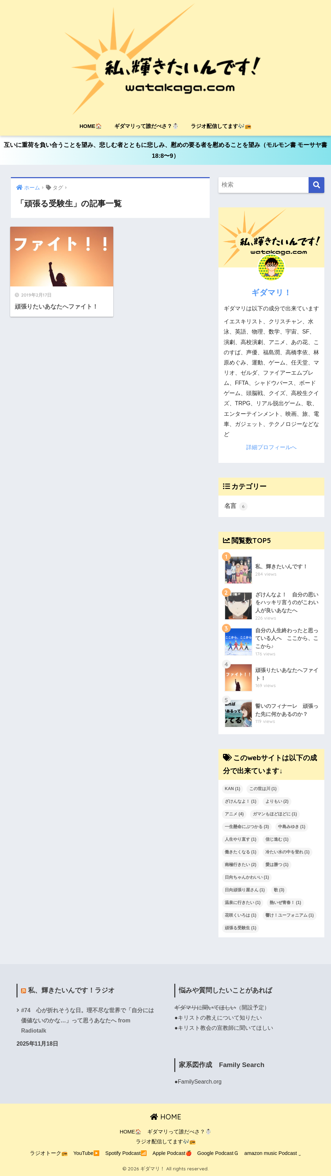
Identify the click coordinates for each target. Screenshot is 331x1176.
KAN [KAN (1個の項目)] (232, 788)
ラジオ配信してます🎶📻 (221, 126)
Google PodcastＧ (218, 1153)
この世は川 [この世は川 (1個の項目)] (263, 788)
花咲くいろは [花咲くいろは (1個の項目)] (240, 915)
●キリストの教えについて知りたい (218, 1018)
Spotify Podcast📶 (126, 1153)
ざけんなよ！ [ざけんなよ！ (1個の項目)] (240, 801)
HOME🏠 (91, 126)
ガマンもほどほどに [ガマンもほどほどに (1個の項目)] (275, 814)
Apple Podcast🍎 (172, 1153)
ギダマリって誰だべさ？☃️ (146, 126)
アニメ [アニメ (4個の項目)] (234, 814)
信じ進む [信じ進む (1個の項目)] (277, 839)
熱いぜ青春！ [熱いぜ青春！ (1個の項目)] (285, 902)
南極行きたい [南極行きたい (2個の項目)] (240, 864)
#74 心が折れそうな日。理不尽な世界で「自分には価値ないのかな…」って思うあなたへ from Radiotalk (87, 1020)
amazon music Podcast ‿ (272, 1153)
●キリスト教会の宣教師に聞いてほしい (223, 1028)
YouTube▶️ (86, 1153)
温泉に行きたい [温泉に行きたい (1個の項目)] (243, 902)
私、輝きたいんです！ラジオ (71, 990)
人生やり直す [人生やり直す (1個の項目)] (240, 839)
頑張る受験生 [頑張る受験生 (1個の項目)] (240, 927)
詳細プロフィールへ (271, 447)
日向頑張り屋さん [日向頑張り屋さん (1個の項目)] (245, 889)
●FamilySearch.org (197, 1082)
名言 (236, 506)
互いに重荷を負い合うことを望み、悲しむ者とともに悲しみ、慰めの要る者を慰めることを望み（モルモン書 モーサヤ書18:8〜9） (165, 150)
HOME (165, 1116)
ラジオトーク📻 (49, 1153)
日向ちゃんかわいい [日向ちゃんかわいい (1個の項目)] (247, 877)
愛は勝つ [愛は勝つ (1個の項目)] (277, 864)
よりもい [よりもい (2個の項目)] (277, 801)
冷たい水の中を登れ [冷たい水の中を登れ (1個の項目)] (287, 851)
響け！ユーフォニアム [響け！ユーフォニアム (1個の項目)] (289, 915)
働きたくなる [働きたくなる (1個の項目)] (240, 851)
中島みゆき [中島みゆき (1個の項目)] (291, 826)
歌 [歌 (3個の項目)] (279, 889)
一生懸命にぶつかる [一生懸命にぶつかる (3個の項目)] (247, 826)
